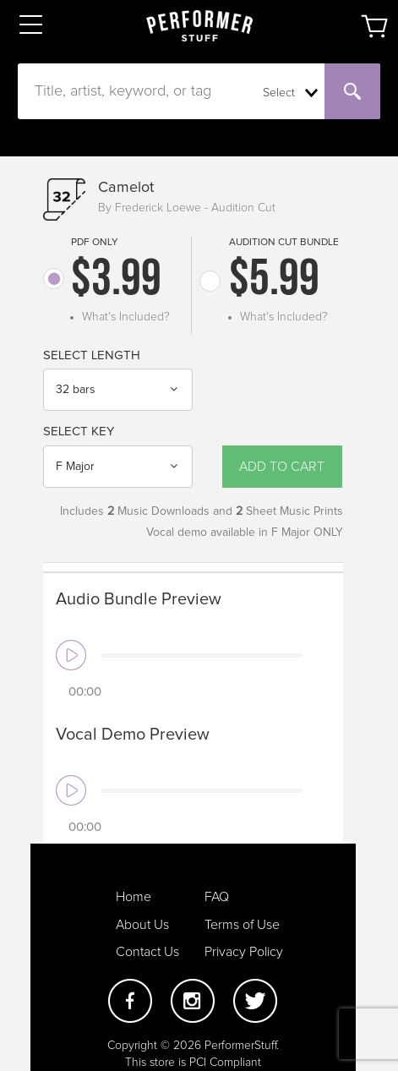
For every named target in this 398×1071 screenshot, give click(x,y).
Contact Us (147, 952)
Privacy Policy (243, 952)
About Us (142, 925)
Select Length (91, 355)
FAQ (216, 897)
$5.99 (274, 281)
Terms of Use (242, 925)
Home (133, 897)
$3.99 (116, 281)
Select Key (78, 431)
